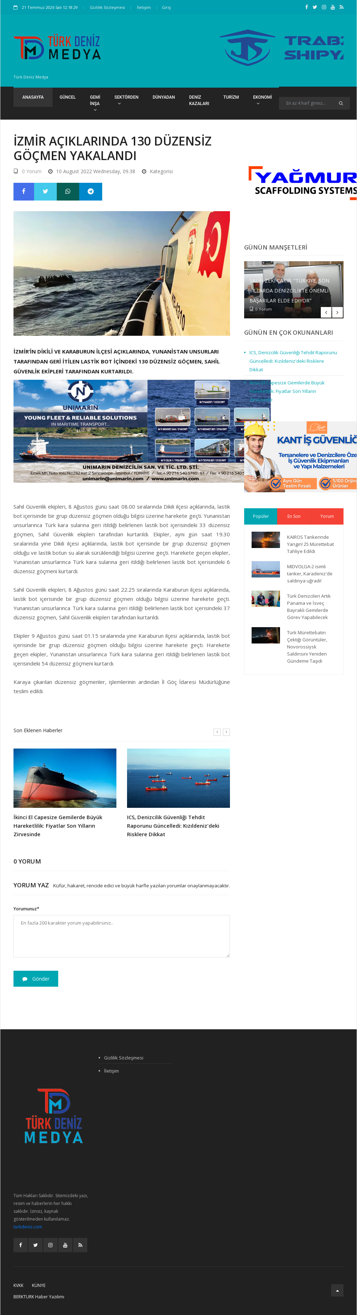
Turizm (231, 97)
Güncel (68, 97)
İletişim (144, 7)
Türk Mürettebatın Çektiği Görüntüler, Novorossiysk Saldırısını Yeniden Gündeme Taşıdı (307, 646)
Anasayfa (33, 97)
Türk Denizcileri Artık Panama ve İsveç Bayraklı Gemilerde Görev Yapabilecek (309, 606)
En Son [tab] (294, 516)
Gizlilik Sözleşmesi (107, 7)
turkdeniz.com (27, 1227)
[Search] (314, 103)
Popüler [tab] (261, 516)
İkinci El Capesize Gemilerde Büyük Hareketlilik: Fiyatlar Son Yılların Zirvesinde (57, 825)
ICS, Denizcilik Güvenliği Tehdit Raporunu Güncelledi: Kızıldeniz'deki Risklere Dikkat (173, 825)
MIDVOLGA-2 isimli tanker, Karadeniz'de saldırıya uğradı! (310, 573)
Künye (38, 1285)
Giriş (166, 7)
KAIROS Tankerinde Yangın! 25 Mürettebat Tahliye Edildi (310, 544)
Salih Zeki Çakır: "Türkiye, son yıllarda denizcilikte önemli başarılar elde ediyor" (289, 290)
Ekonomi (262, 100)
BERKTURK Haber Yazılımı (38, 1297)
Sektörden (126, 100)
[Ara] (341, 103)
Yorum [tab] (327, 516)
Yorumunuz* (26, 909)
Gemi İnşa (95, 103)
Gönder (35, 978)
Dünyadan (164, 97)
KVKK (18, 1285)
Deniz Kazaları (199, 100)
